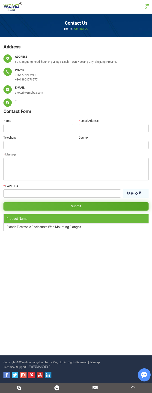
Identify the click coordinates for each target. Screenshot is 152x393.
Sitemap (94, 362)
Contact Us (76, 23)
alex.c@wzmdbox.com (29, 93)
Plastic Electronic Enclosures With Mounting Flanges (43, 227)
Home (68, 29)
